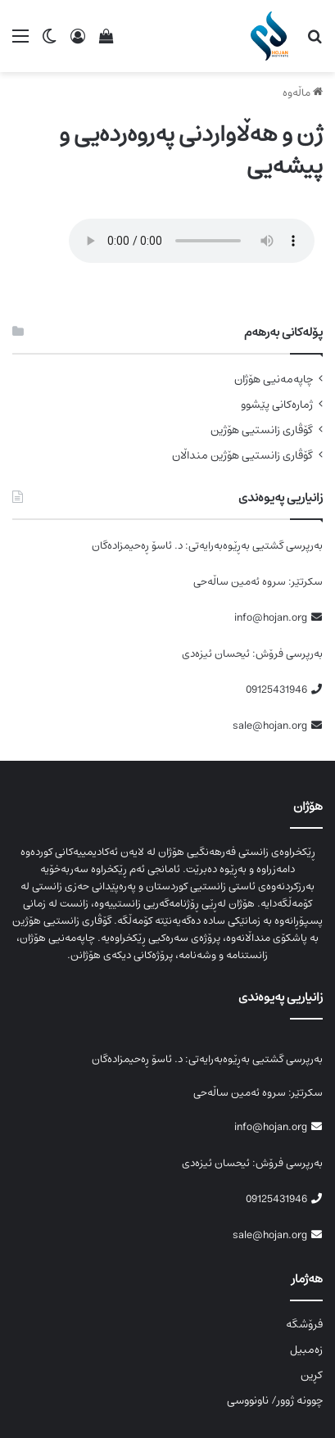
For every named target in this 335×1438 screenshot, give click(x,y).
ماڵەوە (303, 93)
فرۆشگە (304, 1324)
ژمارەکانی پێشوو (277, 405)
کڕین (312, 1375)
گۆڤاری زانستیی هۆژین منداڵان (242, 455)
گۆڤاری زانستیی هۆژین (262, 430)
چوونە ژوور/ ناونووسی (275, 1400)
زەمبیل (306, 1349)
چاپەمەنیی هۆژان (273, 379)
